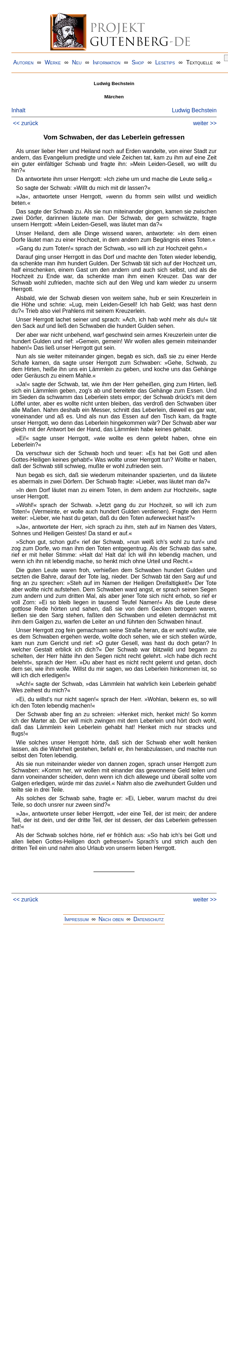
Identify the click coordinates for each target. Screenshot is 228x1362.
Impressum (77, 919)
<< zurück (25, 123)
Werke (53, 62)
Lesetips (165, 62)
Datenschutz (148, 919)
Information (107, 62)
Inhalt (18, 110)
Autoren (23, 62)
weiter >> (205, 123)
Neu (77, 62)
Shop (138, 62)
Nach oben (110, 919)
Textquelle (199, 62)
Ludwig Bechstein (194, 110)
